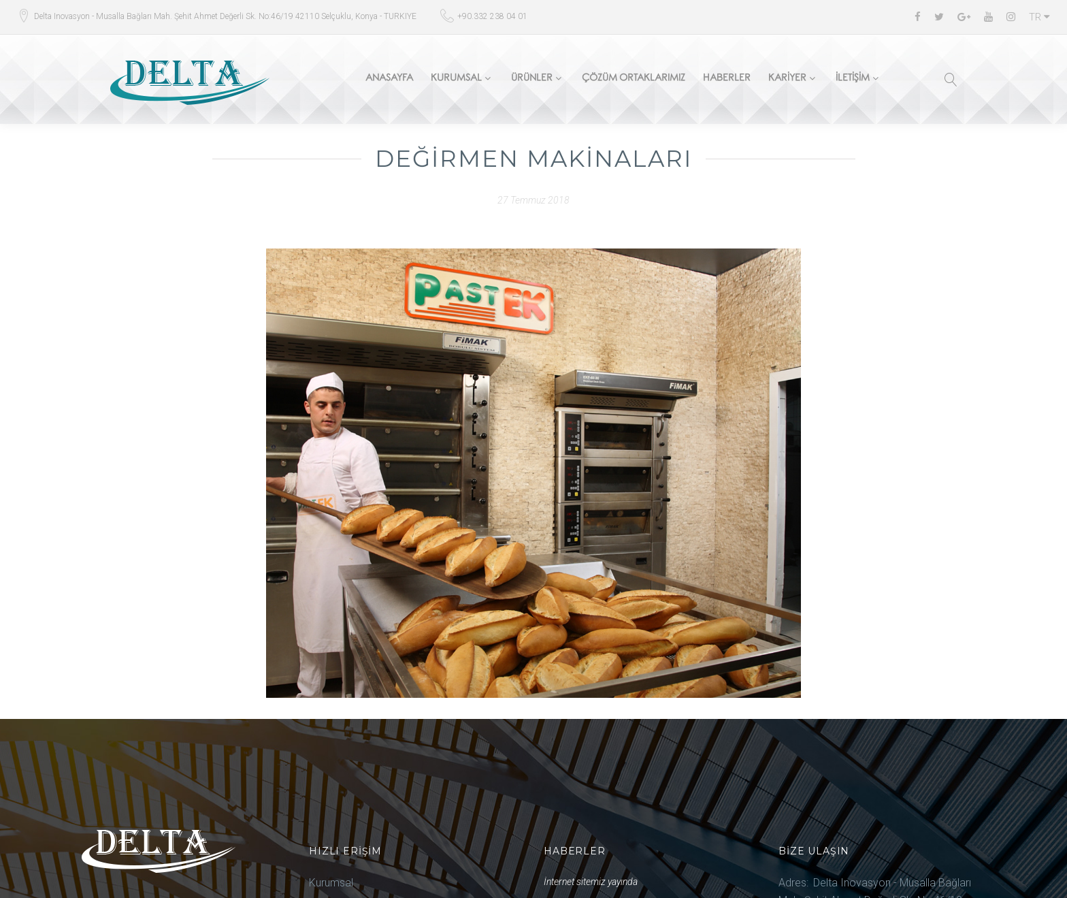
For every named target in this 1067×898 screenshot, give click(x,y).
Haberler (727, 80)
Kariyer (787, 80)
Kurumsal (456, 80)
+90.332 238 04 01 (492, 16)
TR (1039, 17)
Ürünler (532, 80)
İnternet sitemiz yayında (591, 881)
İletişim (853, 80)
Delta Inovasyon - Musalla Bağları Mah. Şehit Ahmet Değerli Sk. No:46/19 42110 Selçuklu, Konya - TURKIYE (225, 16)
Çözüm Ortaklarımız (634, 80)
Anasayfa (389, 80)
